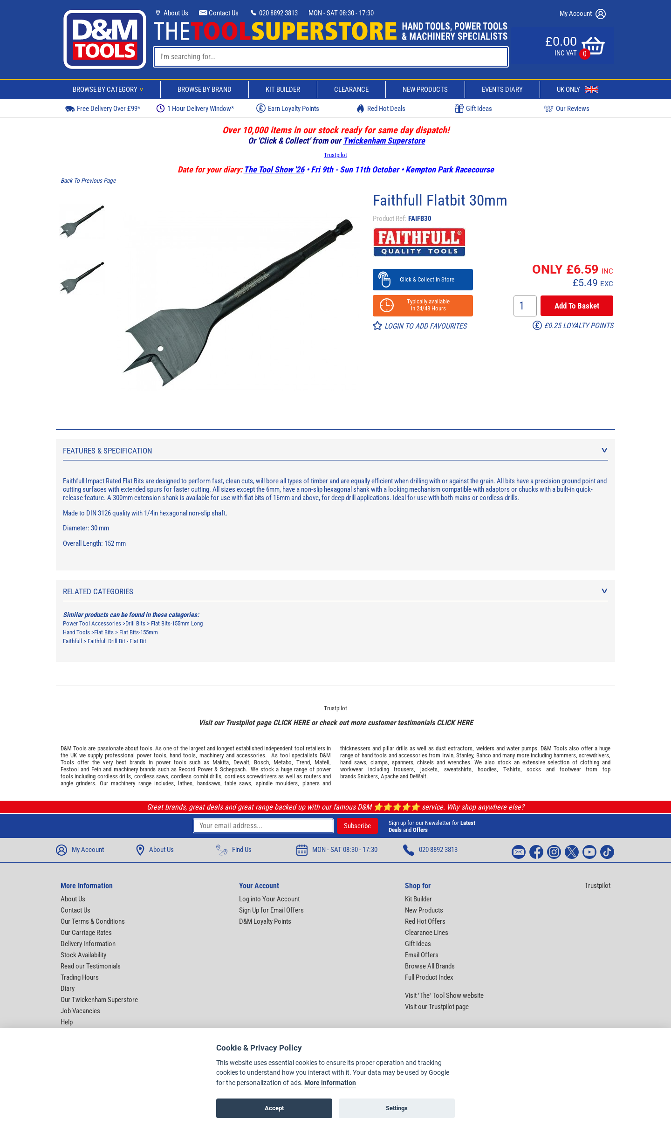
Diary (68, 988)
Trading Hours (80, 977)
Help (67, 1022)
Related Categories (335, 591)
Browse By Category (109, 89)
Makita (220, 762)
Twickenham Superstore (384, 140)
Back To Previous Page (88, 180)
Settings (397, 1108)
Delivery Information (88, 944)
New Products (425, 89)
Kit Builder (283, 89)
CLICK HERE (291, 722)
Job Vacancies (80, 1011)
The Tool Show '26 (274, 169)
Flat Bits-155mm (138, 632)
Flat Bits (104, 632)
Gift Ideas (473, 108)
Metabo (283, 762)
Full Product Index (429, 977)
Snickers (367, 776)
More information (330, 1083)
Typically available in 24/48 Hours (423, 305)
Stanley (464, 755)
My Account (583, 14)
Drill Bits (135, 623)
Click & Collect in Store (422, 279)
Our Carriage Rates (86, 932)
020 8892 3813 (273, 13)
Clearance (351, 89)
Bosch (261, 762)
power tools (151, 755)
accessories (250, 755)
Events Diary (502, 89)
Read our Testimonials (91, 966)
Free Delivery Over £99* (102, 108)
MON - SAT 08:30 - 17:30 (341, 13)
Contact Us (219, 13)
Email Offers (421, 955)
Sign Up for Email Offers (271, 910)
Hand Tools (76, 632)
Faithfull (72, 641)
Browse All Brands (430, 966)
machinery (211, 755)
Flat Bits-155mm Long (177, 623)
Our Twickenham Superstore (99, 1000)
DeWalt (418, 776)
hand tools (183, 755)
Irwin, (448, 755)
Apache (389, 776)
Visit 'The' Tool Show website (444, 995)
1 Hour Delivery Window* (195, 108)
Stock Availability (83, 955)
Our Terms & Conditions (93, 921)
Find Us (234, 850)
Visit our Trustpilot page (437, 1007)
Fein (96, 769)
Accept (274, 1108)
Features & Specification (335, 450)
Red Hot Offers (425, 921)
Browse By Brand (205, 89)
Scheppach (233, 769)
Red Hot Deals (380, 108)
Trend (303, 762)
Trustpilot (335, 154)
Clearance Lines (426, 932)
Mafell (322, 762)
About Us (171, 13)
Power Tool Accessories (92, 623)
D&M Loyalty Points (265, 921)
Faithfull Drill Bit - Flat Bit (117, 641)
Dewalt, (242, 762)
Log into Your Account (269, 899)
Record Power (195, 769)
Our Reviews (566, 108)
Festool (70, 769)
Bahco (483, 755)
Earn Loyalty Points (287, 108)
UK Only (577, 89)
